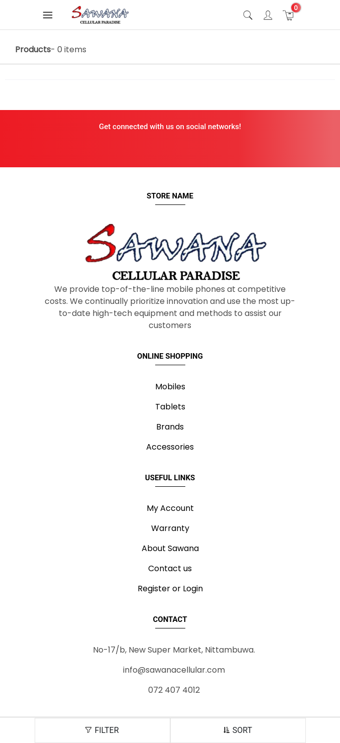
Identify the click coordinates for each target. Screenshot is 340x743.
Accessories (170, 447)
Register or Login (170, 588)
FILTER (102, 730)
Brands (170, 427)
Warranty (170, 528)
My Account (170, 508)
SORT (237, 730)
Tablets (170, 406)
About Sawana (170, 548)
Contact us (170, 568)
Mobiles (170, 386)
